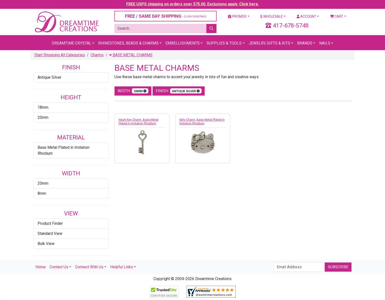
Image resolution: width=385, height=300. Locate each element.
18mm (43, 107)
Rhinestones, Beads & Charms (128, 43)
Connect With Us (89, 267)
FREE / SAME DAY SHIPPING (165, 16)
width (133, 90)
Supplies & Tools (224, 43)
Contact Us (59, 267)
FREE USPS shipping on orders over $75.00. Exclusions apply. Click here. (192, 4)
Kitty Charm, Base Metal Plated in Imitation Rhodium (202, 121)
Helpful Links (121, 267)
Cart (337, 16)
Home (40, 267)
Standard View (50, 233)
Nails (324, 43)
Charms (97, 55)
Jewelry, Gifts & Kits (269, 43)
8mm (42, 193)
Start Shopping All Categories (59, 55)
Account (306, 16)
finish (179, 90)
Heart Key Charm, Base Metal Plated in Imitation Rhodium (138, 121)
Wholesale (271, 16)
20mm (43, 117)
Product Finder (50, 223)
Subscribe (338, 267)
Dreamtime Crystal (71, 43)
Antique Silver (49, 77)
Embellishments (182, 43)
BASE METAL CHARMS (130, 55)
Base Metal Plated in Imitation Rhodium (63, 150)
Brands (304, 43)
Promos (237, 16)
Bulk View (46, 243)
